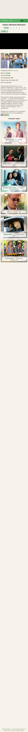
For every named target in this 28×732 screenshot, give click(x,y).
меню (23, 20)
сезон (6, 28)
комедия (7, 73)
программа (14, 70)
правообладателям (6, 729)
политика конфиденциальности (19, 729)
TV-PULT (6, 21)
